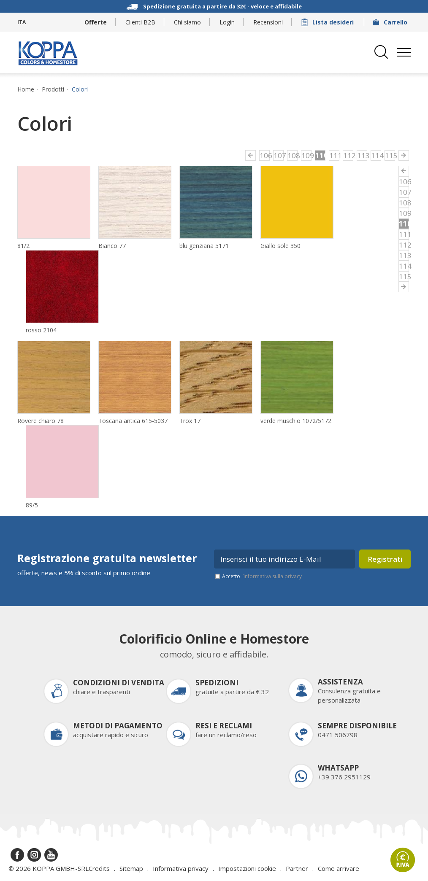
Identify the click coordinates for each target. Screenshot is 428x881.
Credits (99, 868)
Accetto (262, 576)
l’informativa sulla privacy (271, 576)
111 (334, 155)
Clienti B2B (140, 22)
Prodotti (53, 89)
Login (227, 22)
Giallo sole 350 (280, 246)
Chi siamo (187, 22)
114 (376, 155)
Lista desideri (328, 22)
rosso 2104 (41, 330)
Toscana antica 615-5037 (133, 421)
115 (390, 155)
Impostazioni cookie (247, 868)
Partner (297, 868)
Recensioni (268, 22)
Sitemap (131, 868)
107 (279, 155)
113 (362, 155)
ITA (21, 22)
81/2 (23, 246)
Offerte (95, 22)
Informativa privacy (181, 868)
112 (348, 155)
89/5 (32, 505)
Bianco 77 (112, 246)
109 (306, 155)
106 (265, 155)
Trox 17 (189, 421)
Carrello (391, 22)
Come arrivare (338, 868)
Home (25, 89)
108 (292, 155)
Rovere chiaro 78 (40, 421)
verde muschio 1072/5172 (295, 421)
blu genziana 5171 (204, 246)
